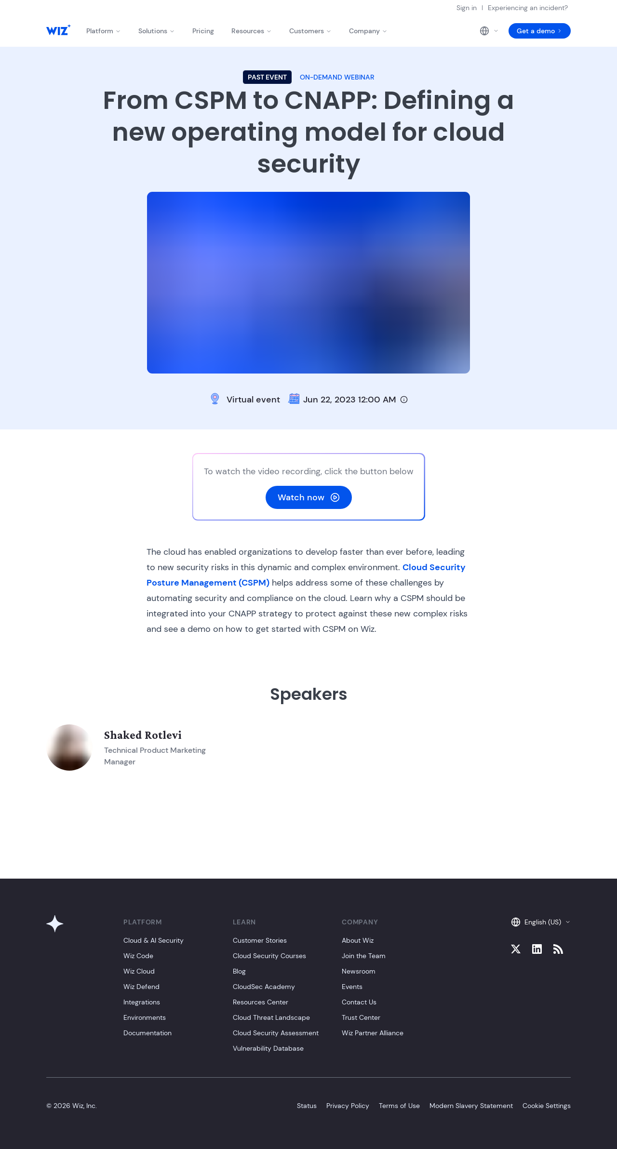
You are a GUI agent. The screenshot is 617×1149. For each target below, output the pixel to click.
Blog (239, 971)
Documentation (147, 1033)
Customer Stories (260, 940)
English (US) (541, 922)
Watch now (309, 497)
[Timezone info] (404, 399)
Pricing (203, 31)
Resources (251, 31)
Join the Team (364, 955)
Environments (144, 1017)
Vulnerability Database (268, 1048)
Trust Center (361, 1017)
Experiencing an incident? (528, 7)
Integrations (141, 1002)
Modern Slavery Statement (471, 1105)
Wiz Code (138, 955)
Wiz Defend (141, 986)
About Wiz (358, 940)
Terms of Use (399, 1105)
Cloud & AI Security (153, 940)
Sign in (466, 7)
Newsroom (359, 971)
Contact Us (359, 1002)
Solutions (156, 31)
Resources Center (260, 1002)
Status (307, 1105)
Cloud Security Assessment (276, 1033)
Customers (310, 31)
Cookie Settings (547, 1105)
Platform (103, 31)
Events (352, 986)
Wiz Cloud (139, 971)
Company (368, 31)
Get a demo (540, 31)
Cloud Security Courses (269, 955)
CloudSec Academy (264, 986)
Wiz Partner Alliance (372, 1033)
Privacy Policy (347, 1105)
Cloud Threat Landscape (271, 1017)
